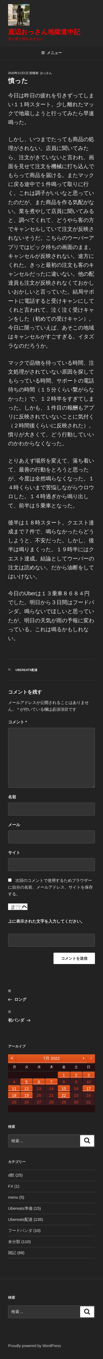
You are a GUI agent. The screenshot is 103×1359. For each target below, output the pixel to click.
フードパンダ (20, 1230)
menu (13, 1197)
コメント (17, 722)
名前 (12, 797)
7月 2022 (51, 1058)
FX (10, 1186)
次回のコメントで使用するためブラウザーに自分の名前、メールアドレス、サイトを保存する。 (50, 887)
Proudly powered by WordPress (34, 1346)
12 (26, 1088)
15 (64, 1088)
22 (64, 1095)
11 (14, 1088)
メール (14, 824)
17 (88, 1088)
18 (14, 1095)
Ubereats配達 (27, 670)
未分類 (14, 1241)
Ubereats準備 (20, 1208)
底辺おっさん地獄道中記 (44, 31)
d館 (11, 1175)
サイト (14, 852)
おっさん (46, 73)
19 (26, 1095)
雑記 (12, 1252)
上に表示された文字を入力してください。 (46, 921)
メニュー (51, 53)
